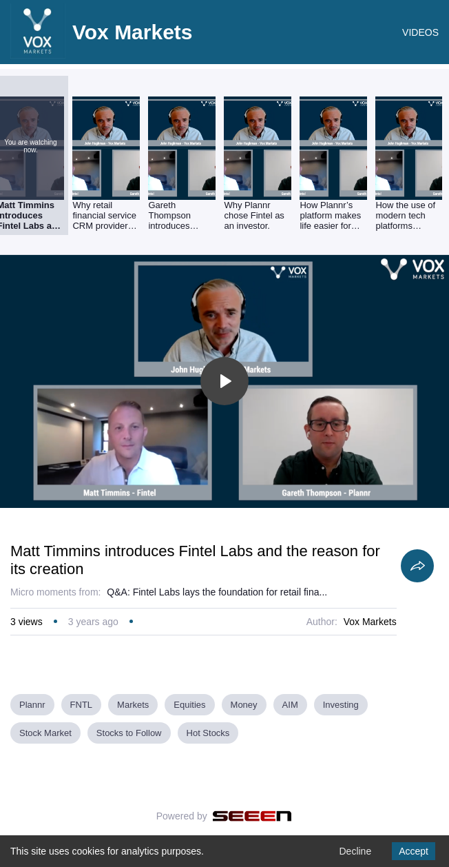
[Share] (417, 565)
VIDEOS (420, 32)
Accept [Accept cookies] (413, 851)
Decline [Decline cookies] (355, 851)
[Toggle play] (224, 381)
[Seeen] (252, 816)
